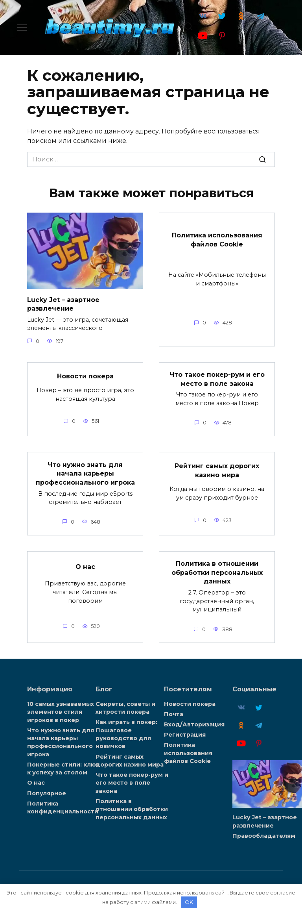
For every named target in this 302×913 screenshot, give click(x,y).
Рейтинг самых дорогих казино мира (217, 470)
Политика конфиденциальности (62, 805)
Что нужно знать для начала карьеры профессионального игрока (85, 472)
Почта (173, 713)
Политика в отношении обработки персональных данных (217, 571)
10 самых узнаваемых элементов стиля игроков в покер (60, 711)
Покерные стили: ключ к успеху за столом (63, 766)
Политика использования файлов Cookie (217, 239)
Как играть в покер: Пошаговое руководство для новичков (126, 733)
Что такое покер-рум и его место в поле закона (217, 378)
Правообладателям (263, 834)
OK (189, 902)
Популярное (46, 791)
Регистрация (185, 733)
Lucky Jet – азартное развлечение (63, 304)
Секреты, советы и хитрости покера (125, 707)
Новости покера (85, 376)
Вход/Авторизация (194, 723)
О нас (85, 565)
